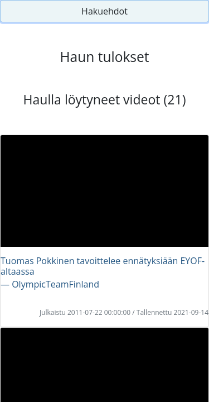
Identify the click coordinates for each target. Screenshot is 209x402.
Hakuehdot (104, 11)
